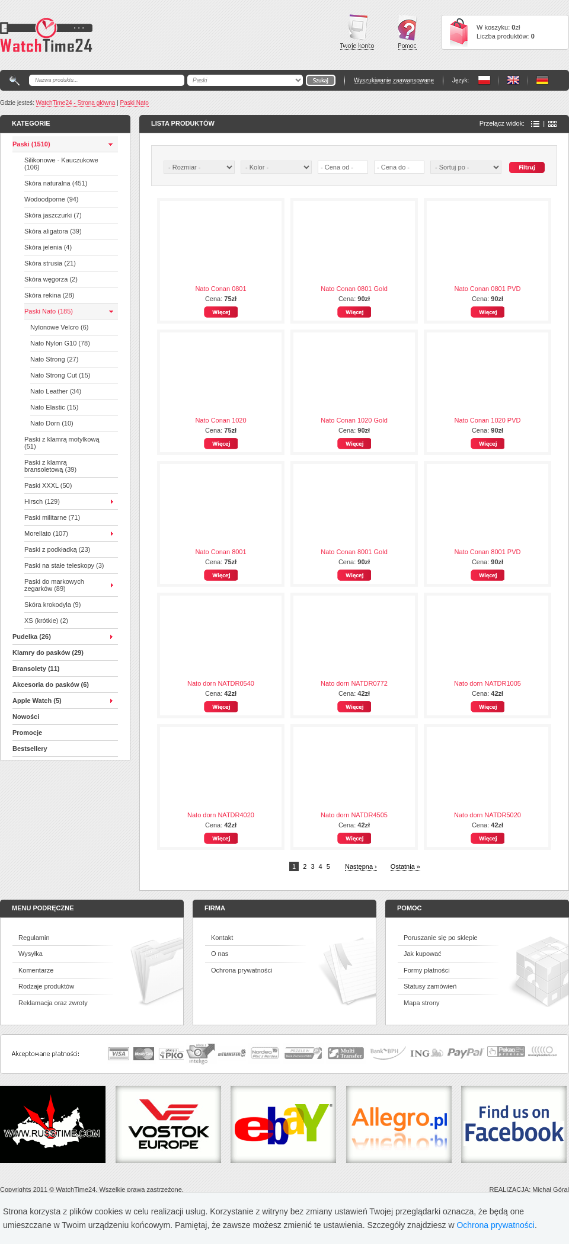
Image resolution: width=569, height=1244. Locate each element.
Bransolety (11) (35, 668)
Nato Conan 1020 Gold (354, 420)
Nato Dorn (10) (51, 423)
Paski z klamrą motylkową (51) (62, 443)
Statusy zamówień (430, 986)
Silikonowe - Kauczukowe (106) (61, 163)
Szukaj (527, 167)
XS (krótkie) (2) (46, 620)
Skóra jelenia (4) (48, 247)
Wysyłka (30, 953)
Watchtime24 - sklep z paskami (46, 35)
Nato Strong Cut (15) (60, 375)
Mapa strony (422, 1002)
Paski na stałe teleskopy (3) (64, 565)
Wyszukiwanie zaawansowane (394, 80)
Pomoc (407, 32)
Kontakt (222, 937)
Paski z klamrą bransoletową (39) (50, 466)
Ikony (552, 124)
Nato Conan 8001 (220, 551)
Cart (459, 32)
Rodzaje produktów (46, 986)
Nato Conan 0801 (220, 288)
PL (484, 80)
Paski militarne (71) (52, 517)
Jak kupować (423, 953)
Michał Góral (550, 1189)
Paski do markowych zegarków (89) (54, 585)
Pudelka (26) (31, 636)
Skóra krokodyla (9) (52, 604)
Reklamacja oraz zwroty (53, 1002)
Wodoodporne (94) (51, 199)
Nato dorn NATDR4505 (354, 814)
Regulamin (34, 937)
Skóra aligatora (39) (53, 231)
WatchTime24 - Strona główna (76, 103)
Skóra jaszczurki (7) (53, 215)
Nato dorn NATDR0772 (354, 683)
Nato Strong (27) (54, 359)
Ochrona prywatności (241, 970)
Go (320, 80)
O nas (219, 953)
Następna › (361, 866)
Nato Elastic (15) (54, 407)
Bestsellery (29, 748)
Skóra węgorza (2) (51, 279)
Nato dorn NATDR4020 (220, 814)
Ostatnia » (405, 866)
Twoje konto (357, 32)
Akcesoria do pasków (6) (50, 684)
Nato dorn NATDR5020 (487, 814)
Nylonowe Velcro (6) (59, 327)
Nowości (25, 716)
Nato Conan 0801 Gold (354, 288)
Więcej (221, 312)
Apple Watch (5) (37, 700)
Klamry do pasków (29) (48, 652)
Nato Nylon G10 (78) (60, 343)
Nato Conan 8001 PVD (488, 551)
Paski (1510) (31, 144)
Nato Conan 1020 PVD (488, 420)
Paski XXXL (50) (48, 485)
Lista (535, 124)
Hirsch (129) (42, 501)
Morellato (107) (46, 533)
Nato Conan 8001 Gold (354, 551)
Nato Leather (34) (55, 391)
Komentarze (35, 970)
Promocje (27, 732)
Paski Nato (134, 103)
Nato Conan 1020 (220, 420)
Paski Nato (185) (48, 311)
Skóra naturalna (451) (55, 183)
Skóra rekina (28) (49, 295)
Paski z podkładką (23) (57, 549)
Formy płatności (427, 970)
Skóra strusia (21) (50, 263)
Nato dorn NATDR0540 (220, 683)
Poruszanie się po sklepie (441, 937)
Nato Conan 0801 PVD (488, 288)
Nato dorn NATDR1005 (487, 683)
